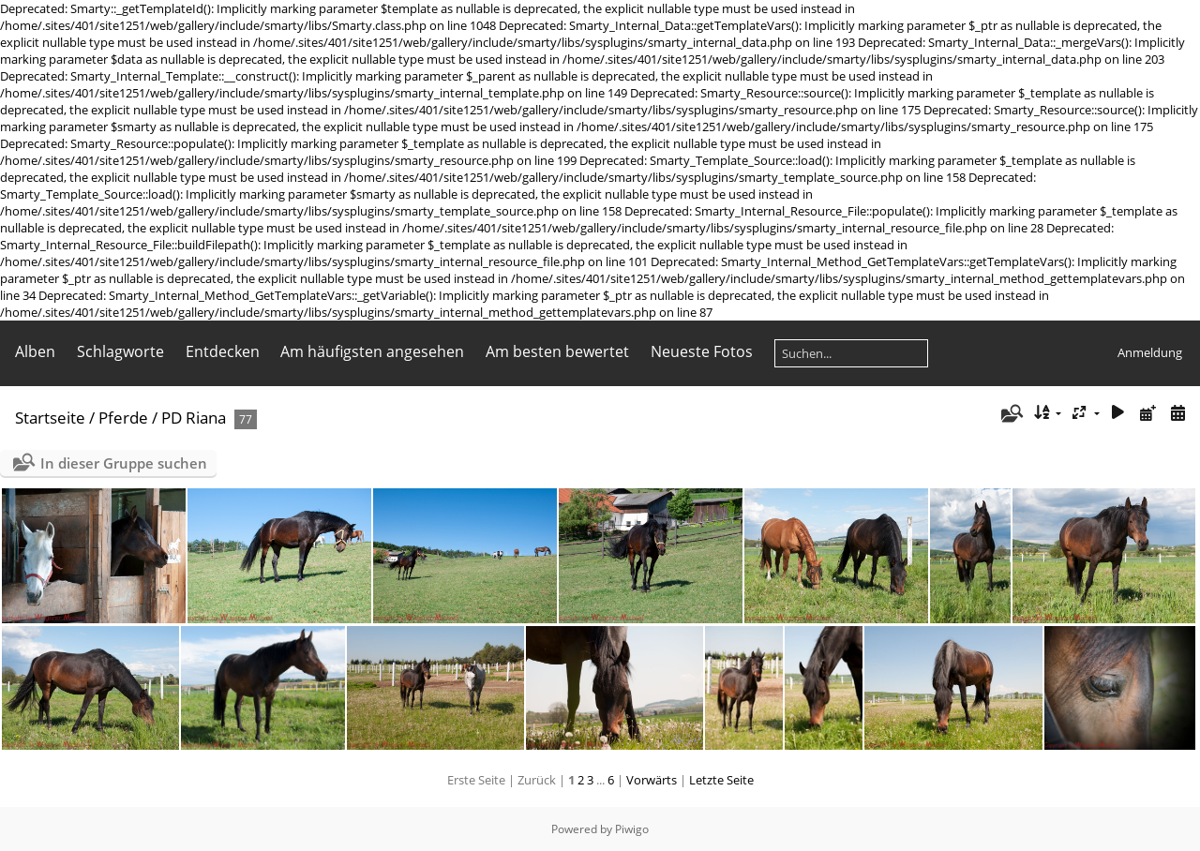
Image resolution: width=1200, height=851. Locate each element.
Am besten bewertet (557, 351)
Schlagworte (120, 351)
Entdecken (223, 351)
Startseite (50, 417)
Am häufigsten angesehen (372, 351)
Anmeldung (1150, 352)
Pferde (123, 417)
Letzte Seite (721, 779)
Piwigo (632, 829)
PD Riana (193, 417)
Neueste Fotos (702, 351)
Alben (35, 351)
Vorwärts (651, 779)
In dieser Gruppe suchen (123, 463)
